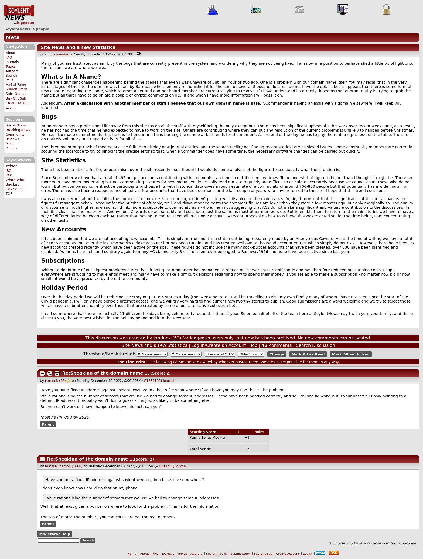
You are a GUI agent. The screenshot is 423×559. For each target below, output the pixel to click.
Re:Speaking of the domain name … (105, 373)
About (10, 53)
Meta (13, 37)
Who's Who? (16, 180)
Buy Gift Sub (16, 98)
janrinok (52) (167, 338)
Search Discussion (315, 345)
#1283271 (164, 466)
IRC (8, 171)
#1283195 (152, 381)
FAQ (9, 57)
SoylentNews (19, 15)
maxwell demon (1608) (64, 466)
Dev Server (15, 189)
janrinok (62, 54)
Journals (12, 62)
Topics (11, 66)
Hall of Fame (16, 85)
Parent (48, 424)
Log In (11, 107)
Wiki (9, 175)
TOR (9, 194)
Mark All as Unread (351, 354)
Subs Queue (15, 94)
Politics (11, 148)
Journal (168, 381)
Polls (9, 80)
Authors (12, 71)
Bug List (12, 184)
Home (132, 553)
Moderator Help (54, 534)
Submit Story (16, 89)
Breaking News (18, 130)
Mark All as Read (308, 354)
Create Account (18, 103)
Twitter (11, 166)
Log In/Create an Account (219, 345)
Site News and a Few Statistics (77, 47)
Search (11, 75)
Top (253, 345)
